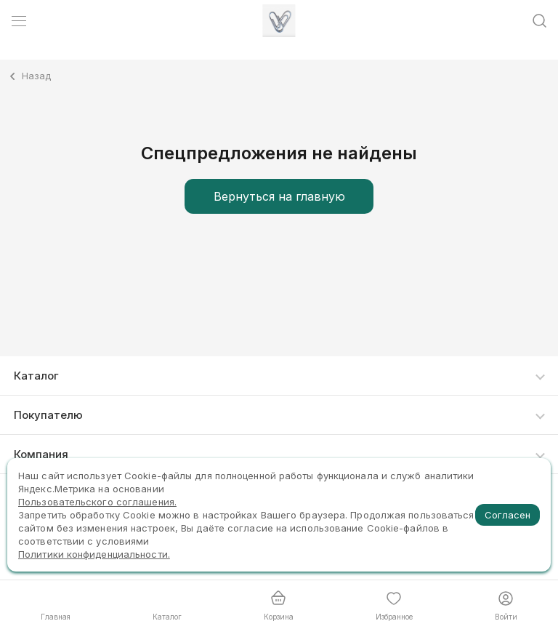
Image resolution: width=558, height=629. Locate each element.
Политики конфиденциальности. (94, 554)
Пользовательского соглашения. (97, 502)
